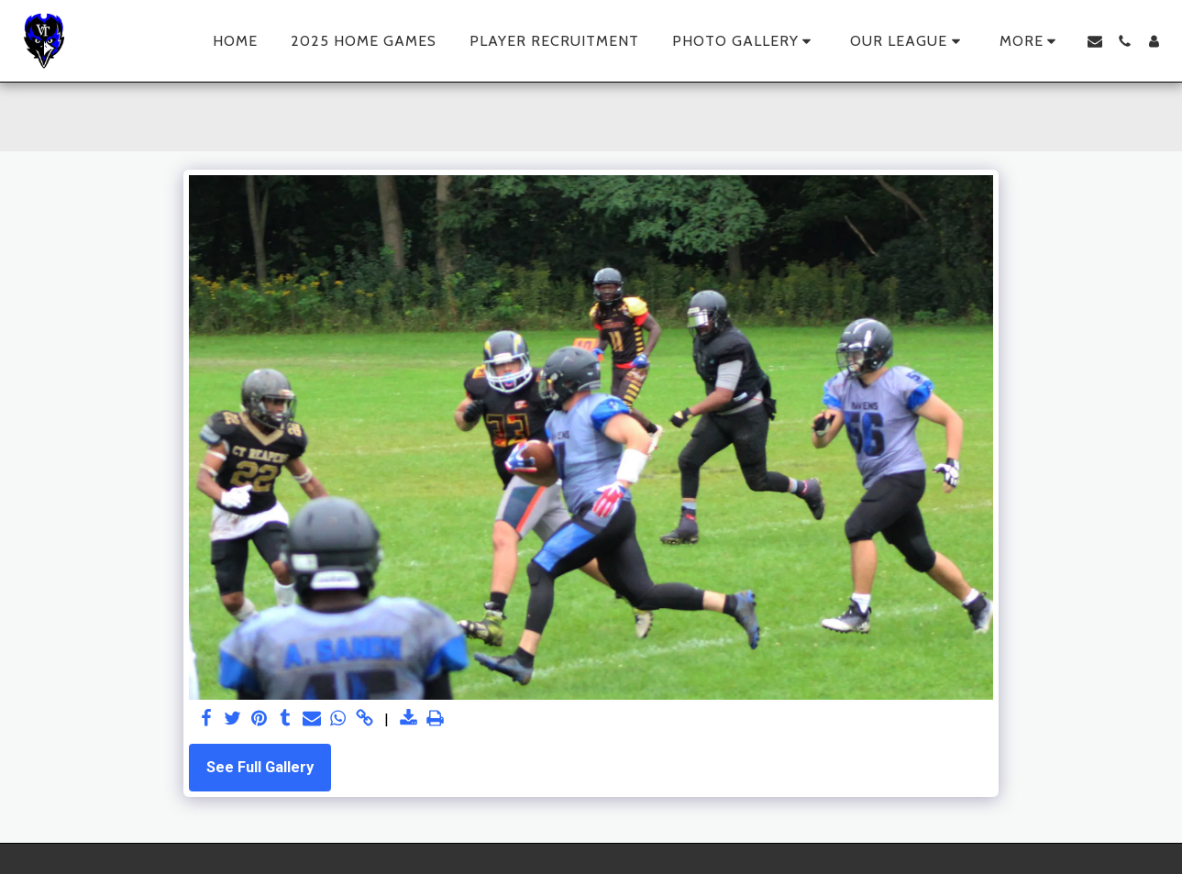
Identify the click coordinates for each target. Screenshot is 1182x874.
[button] (745, 41)
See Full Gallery (260, 767)
